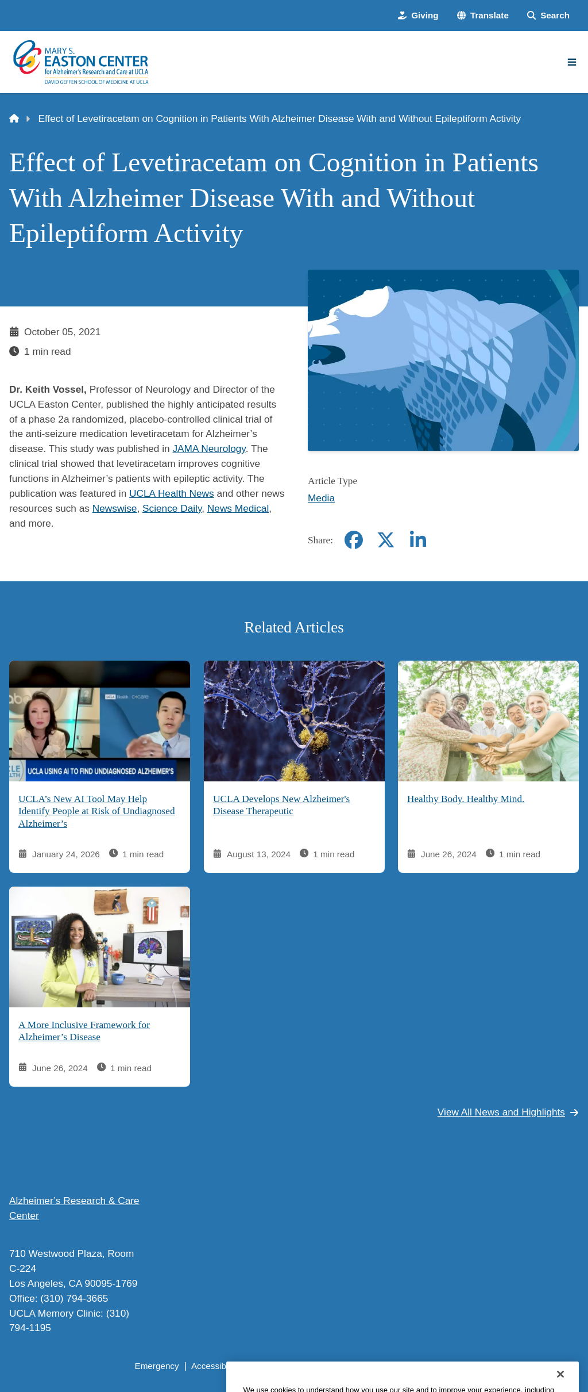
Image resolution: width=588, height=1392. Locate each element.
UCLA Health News (171, 493)
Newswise (114, 508)
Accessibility (215, 1366)
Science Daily (172, 508)
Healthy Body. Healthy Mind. (465, 798)
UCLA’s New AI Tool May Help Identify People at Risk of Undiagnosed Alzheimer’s (96, 811)
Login (475, 1366)
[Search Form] (548, 15)
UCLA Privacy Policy (291, 1366)
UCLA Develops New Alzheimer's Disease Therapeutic (281, 805)
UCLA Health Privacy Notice (397, 1366)
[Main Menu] (572, 62)
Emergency (156, 1366)
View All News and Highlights (508, 1112)
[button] (483, 15)
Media (321, 498)
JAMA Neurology (208, 448)
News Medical (238, 508)
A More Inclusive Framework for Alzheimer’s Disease (84, 1031)
